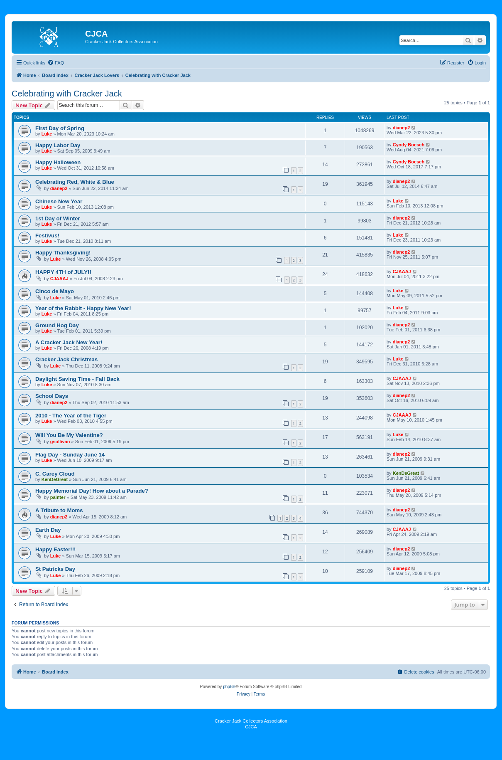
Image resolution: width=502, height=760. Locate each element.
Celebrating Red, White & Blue (74, 182)
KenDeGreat (55, 479)
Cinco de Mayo (54, 291)
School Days (51, 396)
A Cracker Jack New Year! (68, 342)
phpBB (229, 686)
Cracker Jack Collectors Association (251, 720)
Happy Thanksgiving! (63, 252)
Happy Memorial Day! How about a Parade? (91, 491)
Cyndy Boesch (408, 144)
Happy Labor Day (57, 145)
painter (58, 497)
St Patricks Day (55, 569)
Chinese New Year (58, 201)
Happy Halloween (58, 162)
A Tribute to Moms (59, 510)
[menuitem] (55, 63)
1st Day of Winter (57, 218)
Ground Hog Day (57, 325)
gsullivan (60, 441)
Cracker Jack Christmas (66, 359)
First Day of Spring (59, 128)
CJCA (251, 726)
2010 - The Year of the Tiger (70, 415)
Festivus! (47, 235)
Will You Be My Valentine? (69, 435)
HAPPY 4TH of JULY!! (63, 272)
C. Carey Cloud (55, 474)
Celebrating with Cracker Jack (67, 93)
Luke (47, 133)
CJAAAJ (59, 278)
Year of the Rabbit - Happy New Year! (83, 308)
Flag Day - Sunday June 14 (70, 455)
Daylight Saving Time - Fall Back (77, 379)
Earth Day (48, 530)
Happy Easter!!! (55, 549)
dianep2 (401, 127)
